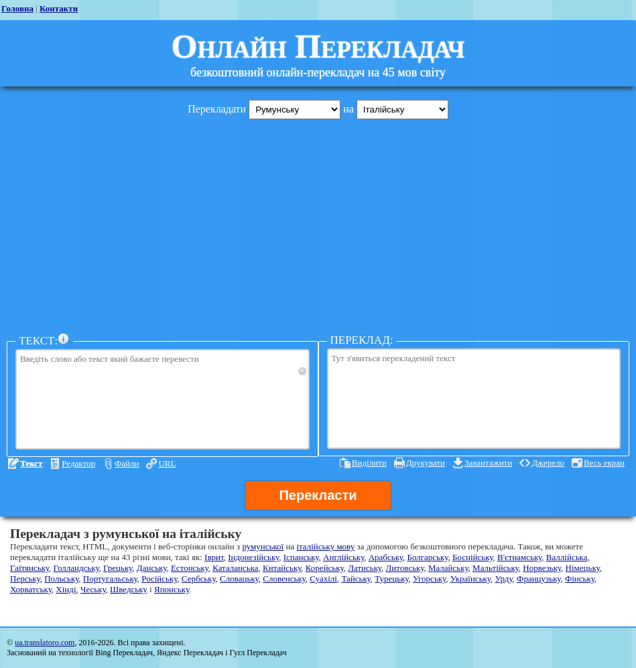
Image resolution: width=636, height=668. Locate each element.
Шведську (128, 589)
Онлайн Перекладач (318, 46)
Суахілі (323, 579)
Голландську (76, 568)
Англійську (343, 557)
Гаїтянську (29, 568)
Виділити (369, 463)
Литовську (405, 568)
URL (167, 463)
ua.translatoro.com (44, 642)
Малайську (448, 568)
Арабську (386, 557)
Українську (470, 579)
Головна (17, 8)
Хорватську (31, 589)
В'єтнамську (519, 557)
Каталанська (235, 568)
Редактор (78, 463)
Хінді (66, 589)
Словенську (284, 579)
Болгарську (427, 557)
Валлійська (567, 557)
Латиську (364, 568)
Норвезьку (542, 568)
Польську (61, 579)
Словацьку (239, 579)
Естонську (189, 568)
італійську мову (325, 546)
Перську (25, 579)
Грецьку (117, 568)
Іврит (214, 557)
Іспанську (301, 557)
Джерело (547, 463)
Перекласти (318, 495)
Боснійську (472, 557)
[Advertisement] (318, 223)
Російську (159, 579)
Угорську (429, 579)
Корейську (325, 568)
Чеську (93, 589)
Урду (503, 579)
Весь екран (604, 463)
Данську (152, 568)
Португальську (110, 579)
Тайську (355, 579)
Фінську (579, 579)
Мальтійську (495, 568)
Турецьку (391, 579)
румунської (262, 546)
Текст (31, 463)
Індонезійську (253, 557)
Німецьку (583, 568)
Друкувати (425, 463)
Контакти (59, 8)
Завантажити (488, 463)
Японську (171, 589)
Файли (127, 463)
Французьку (538, 579)
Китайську (282, 568)
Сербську (199, 579)
